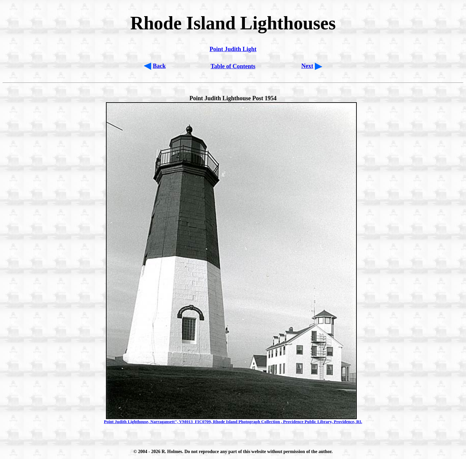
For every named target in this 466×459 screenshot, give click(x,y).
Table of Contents (233, 66)
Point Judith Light (233, 49)
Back (159, 66)
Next (307, 66)
